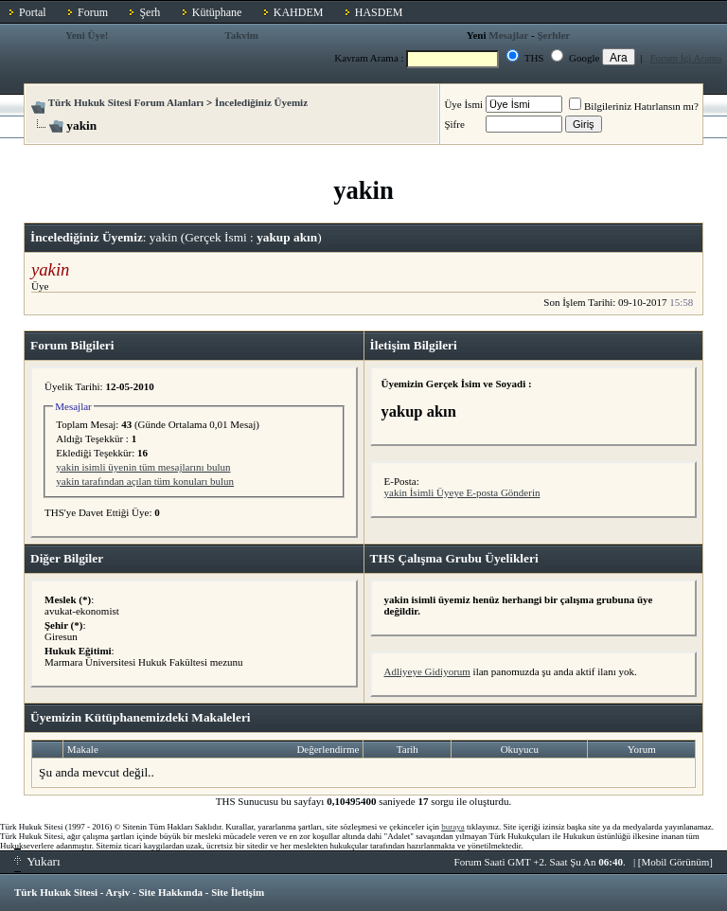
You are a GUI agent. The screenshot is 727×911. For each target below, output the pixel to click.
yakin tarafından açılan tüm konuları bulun (145, 481)
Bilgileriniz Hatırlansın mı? (634, 106)
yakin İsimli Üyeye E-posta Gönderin (462, 492)
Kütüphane (217, 12)
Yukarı (37, 861)
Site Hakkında (170, 892)
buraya (453, 826)
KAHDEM (299, 12)
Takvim (241, 35)
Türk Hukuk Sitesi (56, 892)
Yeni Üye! (87, 35)
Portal (32, 12)
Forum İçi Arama (686, 57)
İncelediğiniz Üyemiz (261, 102)
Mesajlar (508, 35)
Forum (93, 12)
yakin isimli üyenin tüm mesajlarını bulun (143, 467)
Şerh (149, 12)
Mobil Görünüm (676, 861)
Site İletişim (237, 892)
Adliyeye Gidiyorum (427, 671)
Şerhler (553, 35)
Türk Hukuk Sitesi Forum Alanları (126, 102)
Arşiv (118, 892)
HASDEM (379, 12)
